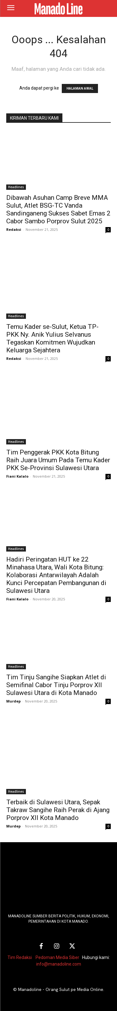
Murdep (13, 701)
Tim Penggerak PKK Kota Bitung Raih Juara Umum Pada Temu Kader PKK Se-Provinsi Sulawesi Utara (58, 460)
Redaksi (13, 229)
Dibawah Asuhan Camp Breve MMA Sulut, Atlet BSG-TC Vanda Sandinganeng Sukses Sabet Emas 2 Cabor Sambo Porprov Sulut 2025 (58, 209)
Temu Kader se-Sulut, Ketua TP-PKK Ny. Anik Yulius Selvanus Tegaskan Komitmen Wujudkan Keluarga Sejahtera (52, 338)
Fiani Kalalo (17, 476)
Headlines (16, 187)
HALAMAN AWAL (79, 88)
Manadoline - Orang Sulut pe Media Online (60, 989)
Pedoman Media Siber (57, 957)
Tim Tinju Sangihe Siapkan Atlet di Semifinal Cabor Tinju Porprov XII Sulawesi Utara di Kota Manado (56, 685)
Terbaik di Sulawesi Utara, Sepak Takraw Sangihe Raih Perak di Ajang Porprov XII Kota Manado (58, 810)
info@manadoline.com (58, 964)
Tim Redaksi (19, 957)
